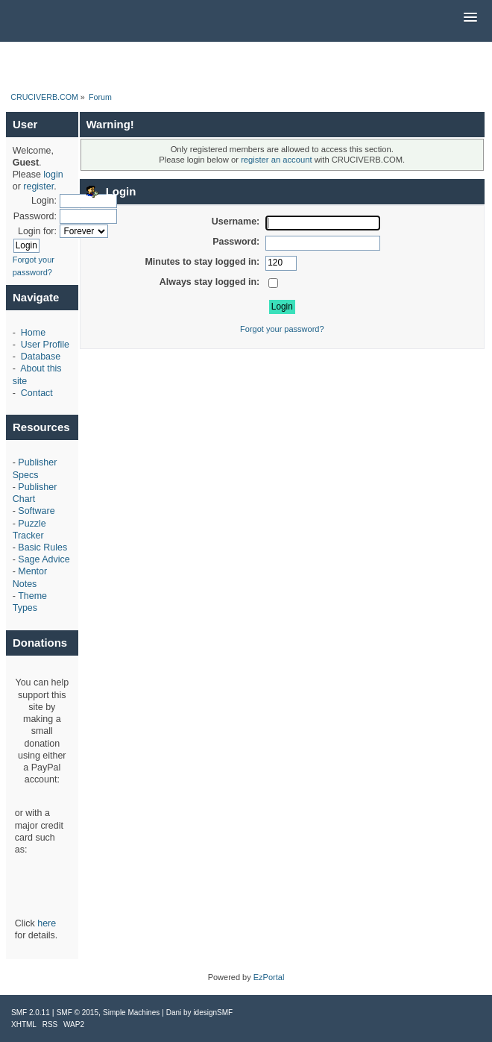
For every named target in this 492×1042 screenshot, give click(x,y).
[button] (470, 17)
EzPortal (269, 977)
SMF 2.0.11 (30, 1012)
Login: (44, 200)
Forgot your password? (282, 328)
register (38, 186)
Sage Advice (43, 559)
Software (36, 511)
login (53, 174)
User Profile (45, 344)
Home (33, 332)
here (46, 923)
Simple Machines (131, 1012)
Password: (35, 216)
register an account (276, 159)
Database (40, 356)
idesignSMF (213, 1012)
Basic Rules (42, 547)
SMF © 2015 (77, 1012)
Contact (37, 393)
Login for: (37, 231)
